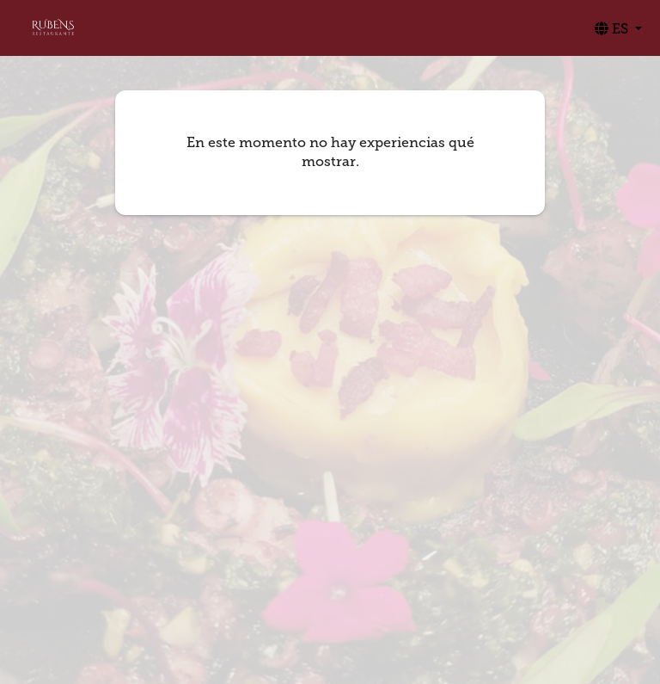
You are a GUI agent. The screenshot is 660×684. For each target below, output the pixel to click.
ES (613, 29)
